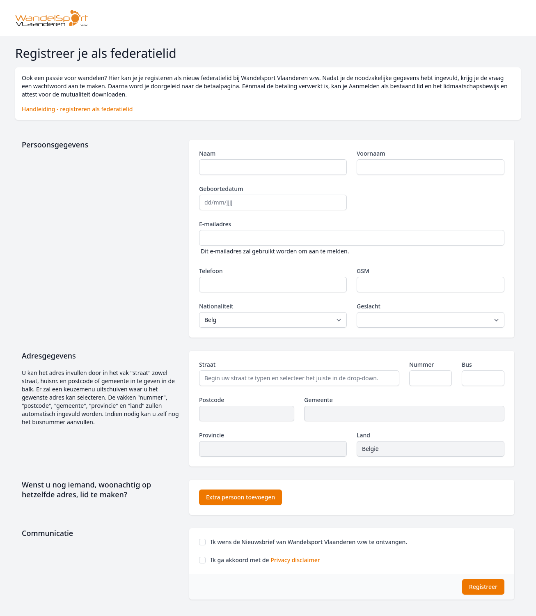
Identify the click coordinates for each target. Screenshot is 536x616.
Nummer (421, 364)
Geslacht (368, 306)
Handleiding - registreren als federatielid (77, 109)
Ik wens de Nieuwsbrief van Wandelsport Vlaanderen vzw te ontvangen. (309, 542)
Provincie (211, 435)
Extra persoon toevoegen (240, 497)
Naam (207, 153)
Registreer (483, 587)
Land (363, 435)
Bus (467, 364)
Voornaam (371, 153)
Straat (207, 364)
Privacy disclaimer (295, 560)
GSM (363, 271)
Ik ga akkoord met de (265, 560)
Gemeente (318, 400)
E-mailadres (215, 224)
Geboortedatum (221, 189)
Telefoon (211, 271)
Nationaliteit (216, 306)
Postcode (211, 400)
